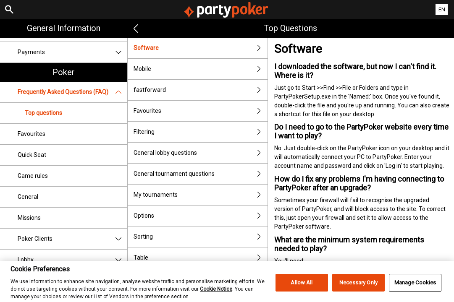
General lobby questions (201, 153)
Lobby (72, 260)
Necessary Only (358, 287)
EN (441, 9)
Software (201, 48)
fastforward (201, 90)
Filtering (201, 132)
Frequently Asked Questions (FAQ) (72, 92)
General (28, 196)
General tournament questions (201, 174)
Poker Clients (72, 239)
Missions (29, 217)
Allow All (301, 287)
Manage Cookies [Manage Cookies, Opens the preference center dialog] (415, 287)
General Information (63, 28)
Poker (63, 72)
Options (201, 216)
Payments (72, 52)
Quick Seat (32, 154)
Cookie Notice (216, 294)
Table (201, 257)
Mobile (201, 69)
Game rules (33, 175)
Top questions (43, 112)
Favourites (31, 133)
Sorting (201, 236)
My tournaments (201, 195)
